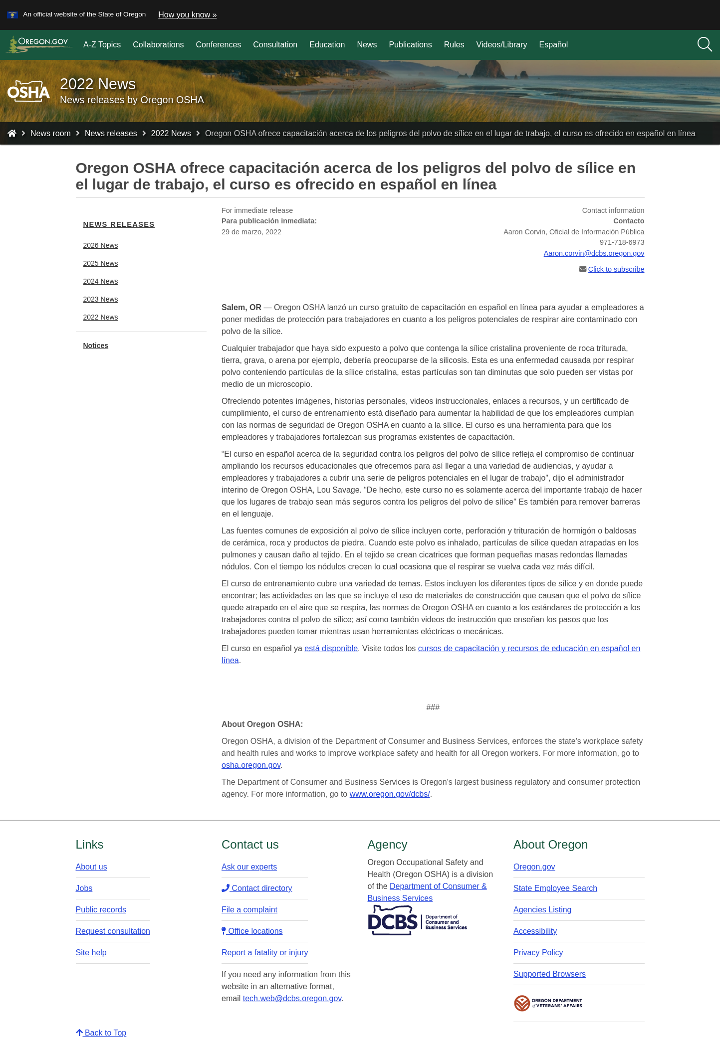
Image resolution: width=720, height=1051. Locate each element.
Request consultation (113, 931)
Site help (91, 952)
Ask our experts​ (249, 867)
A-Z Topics (102, 44)
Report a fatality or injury (265, 952)
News (367, 44)
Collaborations (158, 44)
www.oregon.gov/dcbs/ (390, 794)
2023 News (100, 299)
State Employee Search (555, 888)
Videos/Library (502, 44)
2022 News (171, 133)
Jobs (84, 888)
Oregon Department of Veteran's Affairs (548, 1003)
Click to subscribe (616, 269)
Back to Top (101, 1033)
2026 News (100, 245)
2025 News (100, 263)
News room (50, 133)
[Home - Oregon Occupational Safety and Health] (11, 133)
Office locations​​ (252, 931)
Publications (410, 44)
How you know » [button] (187, 14)
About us (91, 867)
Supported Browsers (549, 974)
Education (327, 44)
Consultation (275, 44)
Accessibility (535, 931)
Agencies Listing (542, 909)
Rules (454, 44)
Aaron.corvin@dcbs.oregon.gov (594, 253)
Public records (101, 909)
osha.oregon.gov (251, 765)
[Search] (705, 45)
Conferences (218, 44)
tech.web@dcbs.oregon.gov (292, 998)
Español (553, 44)
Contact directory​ (257, 888)
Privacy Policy (538, 952)
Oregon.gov (534, 867)
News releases (111, 133)
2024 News (100, 281)
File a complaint (249, 909)
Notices (96, 346)
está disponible (331, 648)
